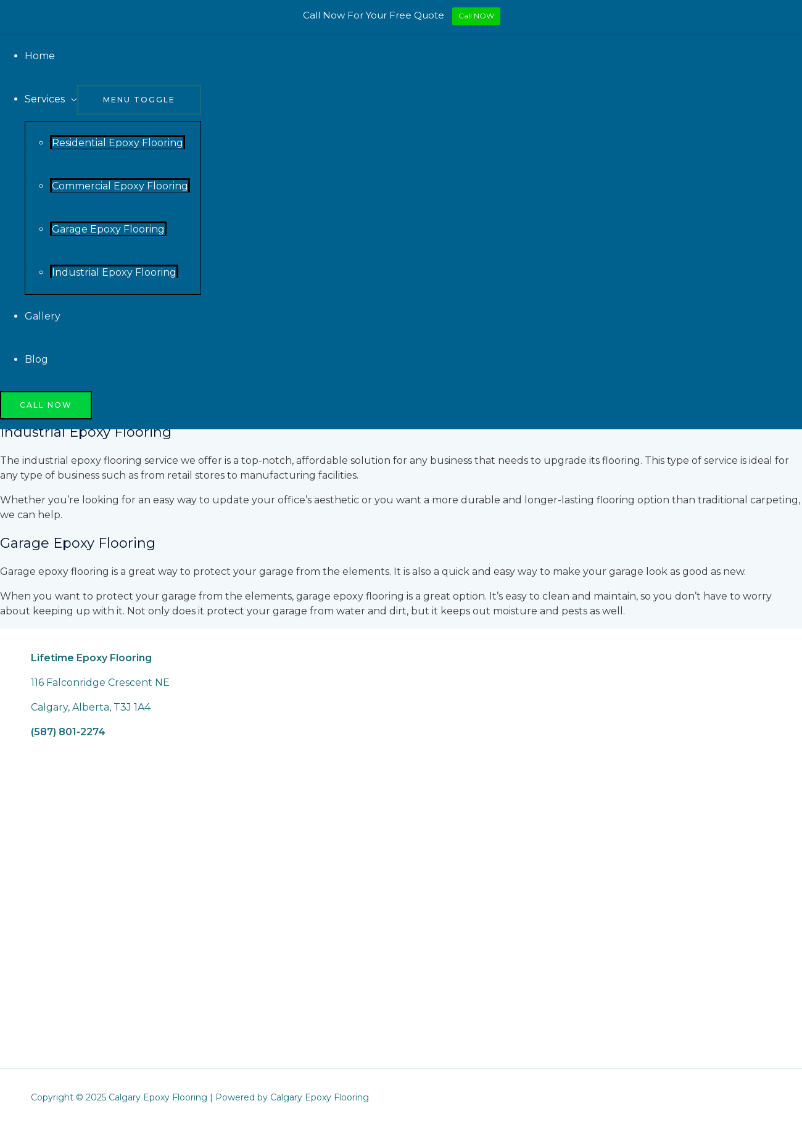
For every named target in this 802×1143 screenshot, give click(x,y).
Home (40, 56)
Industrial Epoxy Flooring (114, 272)
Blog (36, 359)
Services (45, 99)
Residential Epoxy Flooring (117, 143)
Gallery (42, 316)
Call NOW (476, 15)
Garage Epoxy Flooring (108, 229)
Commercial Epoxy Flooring (120, 186)
